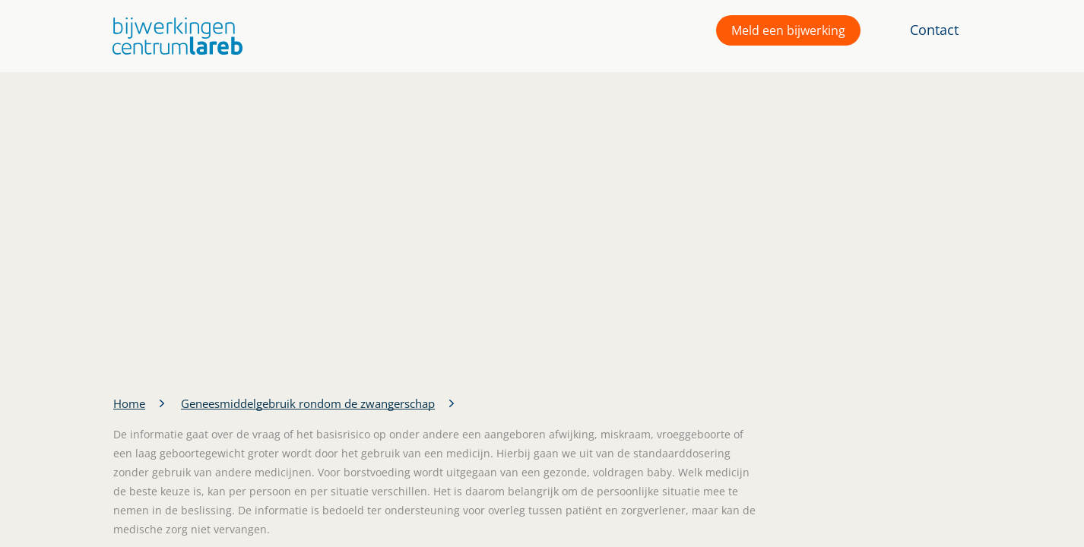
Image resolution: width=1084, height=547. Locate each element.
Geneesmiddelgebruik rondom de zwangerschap (308, 403)
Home (129, 403)
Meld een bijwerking (788, 30)
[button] (173, 36)
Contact (934, 30)
